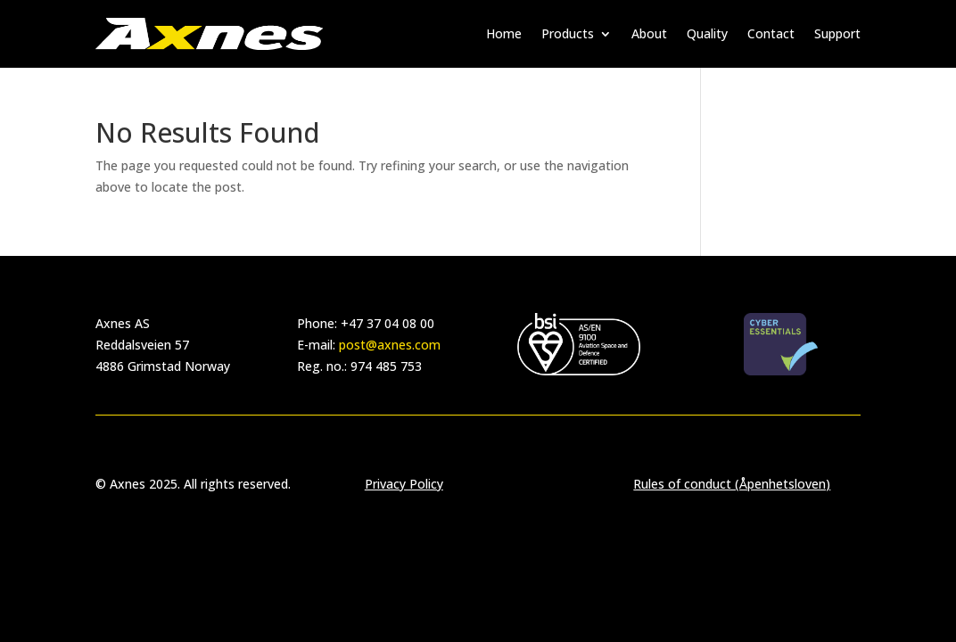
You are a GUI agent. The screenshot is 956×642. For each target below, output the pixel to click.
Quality (707, 33)
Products (567, 33)
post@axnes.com (390, 344)
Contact (771, 33)
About (649, 33)
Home (504, 33)
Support (837, 33)
